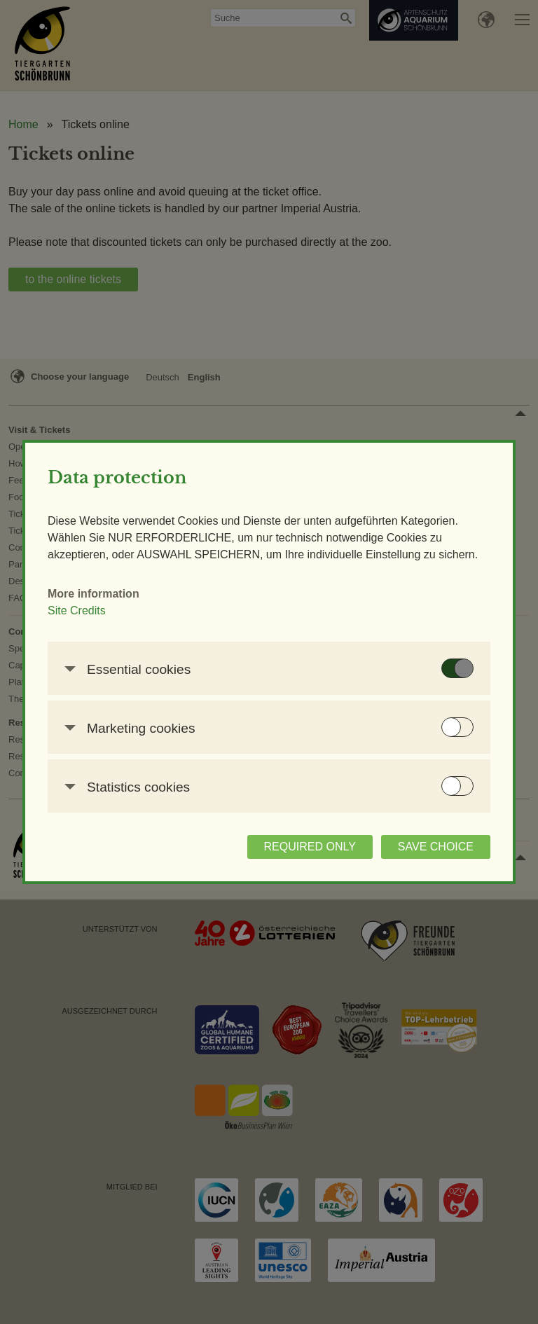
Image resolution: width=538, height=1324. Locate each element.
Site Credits (77, 610)
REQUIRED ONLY (310, 847)
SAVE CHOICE (436, 847)
